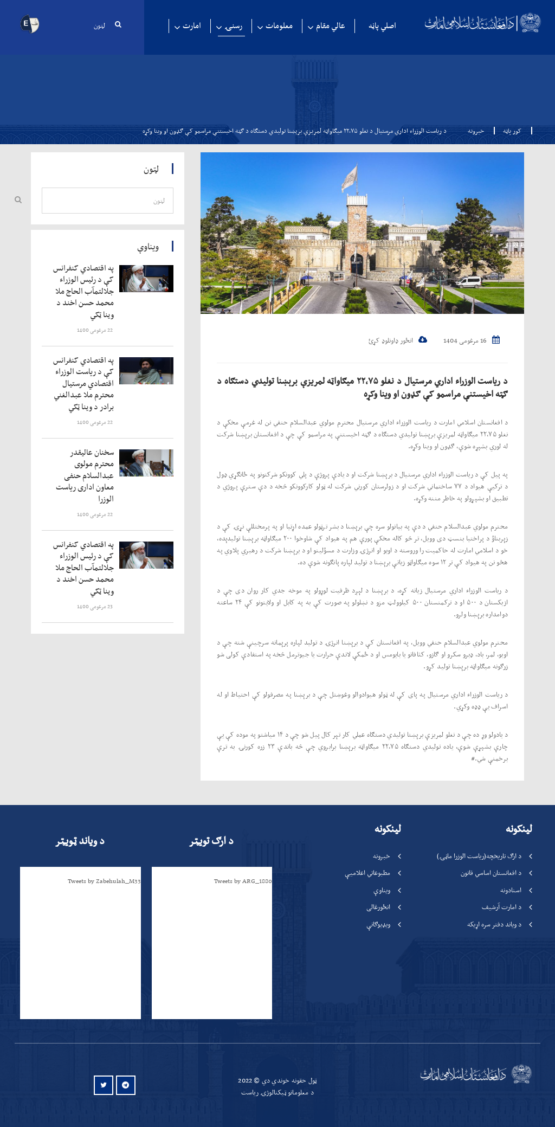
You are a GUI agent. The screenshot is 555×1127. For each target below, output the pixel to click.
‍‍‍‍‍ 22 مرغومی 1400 (95, 329)
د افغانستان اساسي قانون (491, 872)
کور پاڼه (508, 130)
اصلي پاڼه (382, 26)
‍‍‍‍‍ (84, 291)
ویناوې (381, 890)
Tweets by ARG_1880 (243, 880)
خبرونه (476, 130)
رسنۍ (233, 26)
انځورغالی (378, 906)
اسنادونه (510, 890)
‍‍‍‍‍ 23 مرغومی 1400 (95, 606)
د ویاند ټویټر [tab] (80, 840)
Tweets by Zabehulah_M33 (104, 880)
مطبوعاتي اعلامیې (367, 872)
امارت (192, 26)
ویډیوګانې (378, 924)
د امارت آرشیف (501, 906)
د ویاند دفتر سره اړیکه (494, 924)
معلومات (279, 26)
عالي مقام (330, 26)
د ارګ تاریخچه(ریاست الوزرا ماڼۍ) (479, 855)
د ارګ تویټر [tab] (211, 840)
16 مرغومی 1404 (471, 340)
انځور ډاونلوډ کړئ (398, 340)
